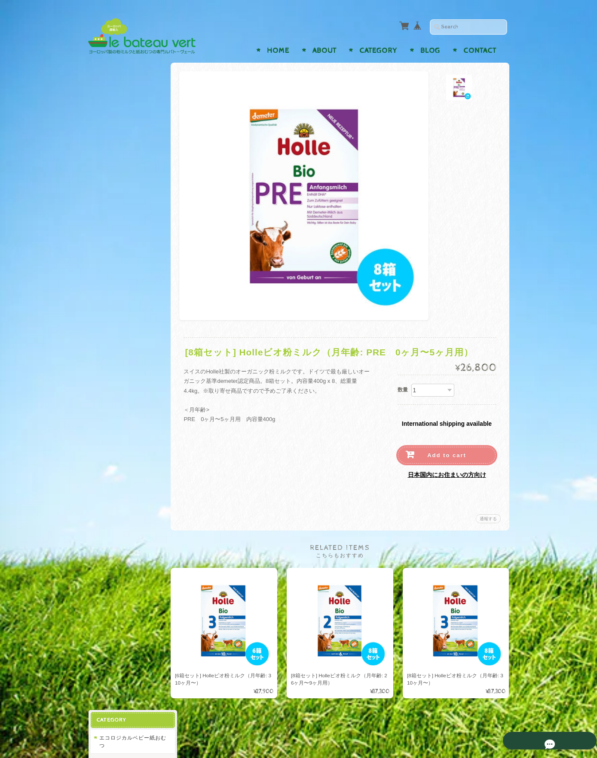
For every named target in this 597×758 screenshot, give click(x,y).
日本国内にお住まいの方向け (447, 474)
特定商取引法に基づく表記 (129, 528)
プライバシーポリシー (127, 507)
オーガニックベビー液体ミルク (127, 390)
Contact (479, 50)
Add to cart (446, 455)
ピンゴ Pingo (118, 221)
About (324, 50)
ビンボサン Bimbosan (129, 352)
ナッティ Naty (119, 114)
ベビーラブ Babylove (128, 181)
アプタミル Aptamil (126, 369)
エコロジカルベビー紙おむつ (127, 94)
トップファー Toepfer (128, 303)
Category (378, 50)
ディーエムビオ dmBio (130, 319)
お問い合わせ (116, 490)
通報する (488, 518)
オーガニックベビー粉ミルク (127, 242)
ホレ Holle (114, 262)
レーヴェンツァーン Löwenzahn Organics (128, 282)
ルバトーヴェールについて (129, 469)
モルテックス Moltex (127, 148)
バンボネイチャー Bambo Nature (123, 201)
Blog (430, 50)
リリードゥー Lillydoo (129, 131)
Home (278, 50)
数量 (403, 390)
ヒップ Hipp (116, 164)
